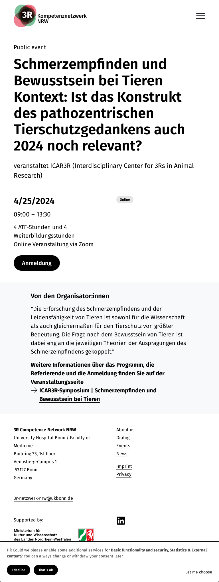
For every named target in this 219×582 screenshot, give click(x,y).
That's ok (45, 570)
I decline (18, 570)
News (121, 453)
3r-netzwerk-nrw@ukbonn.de (43, 498)
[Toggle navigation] (200, 16)
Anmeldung (37, 263)
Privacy (123, 474)
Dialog (122, 437)
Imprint (124, 466)
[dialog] (109, 561)
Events (123, 445)
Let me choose (198, 572)
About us (125, 429)
